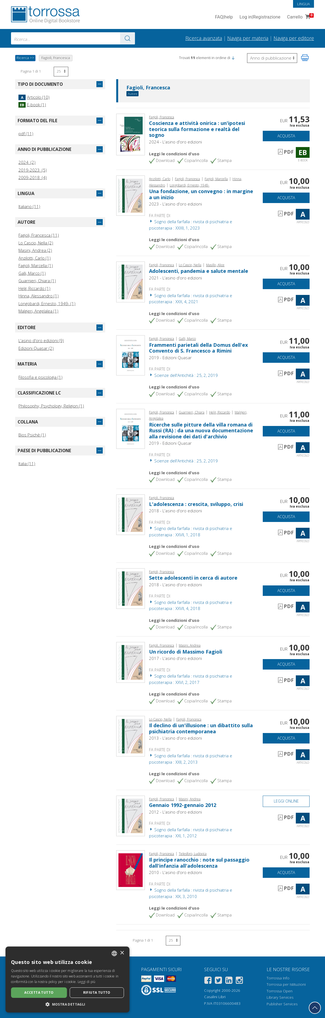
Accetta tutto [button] (38, 992)
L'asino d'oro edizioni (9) (41, 340)
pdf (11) (25, 133)
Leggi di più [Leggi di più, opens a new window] (87, 981)
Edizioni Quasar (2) (36, 348)
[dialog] (67, 979)
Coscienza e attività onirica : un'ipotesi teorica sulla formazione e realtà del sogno (197, 129)
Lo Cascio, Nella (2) (35, 243)
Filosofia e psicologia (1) (40, 377)
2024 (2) (27, 162)
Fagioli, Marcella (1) (35, 265)
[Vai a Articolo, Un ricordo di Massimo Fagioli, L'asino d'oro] (130, 662)
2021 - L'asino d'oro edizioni (175, 278)
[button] (233, 57)
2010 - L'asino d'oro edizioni (175, 872)
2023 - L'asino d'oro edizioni (175, 204)
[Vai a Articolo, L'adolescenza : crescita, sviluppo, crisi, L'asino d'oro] (130, 514)
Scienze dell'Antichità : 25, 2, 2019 (183, 375)
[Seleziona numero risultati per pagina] (61, 71)
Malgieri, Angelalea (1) (38, 311)
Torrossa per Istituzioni (286, 984)
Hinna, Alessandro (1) (38, 296)
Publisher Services (282, 1003)
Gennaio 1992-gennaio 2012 (182, 805)
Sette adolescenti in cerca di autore (193, 577)
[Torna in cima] (315, 1008)
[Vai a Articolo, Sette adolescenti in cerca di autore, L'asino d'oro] (130, 588)
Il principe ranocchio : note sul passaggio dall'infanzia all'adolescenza (199, 862)
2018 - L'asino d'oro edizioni (175, 510)
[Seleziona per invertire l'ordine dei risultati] (272, 58)
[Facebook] (208, 981)
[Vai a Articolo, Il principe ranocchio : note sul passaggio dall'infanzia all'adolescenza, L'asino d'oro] (130, 869)
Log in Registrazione (259, 17)
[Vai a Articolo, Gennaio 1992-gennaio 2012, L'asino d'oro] (130, 815)
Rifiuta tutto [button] (96, 992)
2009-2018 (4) (32, 177)
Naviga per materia (247, 38)
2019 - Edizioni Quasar (170, 357)
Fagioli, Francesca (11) (38, 235)
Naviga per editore (293, 38)
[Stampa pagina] (305, 57)
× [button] (122, 953)
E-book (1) (32, 104)
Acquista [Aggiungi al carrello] (286, 135)
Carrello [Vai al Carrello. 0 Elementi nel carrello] (300, 17)
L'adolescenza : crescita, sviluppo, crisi (196, 504)
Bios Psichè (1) (32, 435)
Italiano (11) (29, 206)
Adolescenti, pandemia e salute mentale (198, 271)
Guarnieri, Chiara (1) (37, 280)
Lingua (303, 3)
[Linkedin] (229, 981)
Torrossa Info (278, 978)
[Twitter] (218, 981)
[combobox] (73, 38)
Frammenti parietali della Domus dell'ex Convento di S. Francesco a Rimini (198, 348)
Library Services (280, 997)
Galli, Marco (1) (32, 273)
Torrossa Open (279, 990)
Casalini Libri (215, 996)
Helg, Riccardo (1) (34, 288)
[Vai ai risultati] (127, 38)
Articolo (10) (34, 97)
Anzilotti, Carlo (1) (34, 258)
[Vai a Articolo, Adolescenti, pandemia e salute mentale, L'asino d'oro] (130, 281)
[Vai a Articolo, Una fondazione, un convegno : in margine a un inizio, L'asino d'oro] (130, 195)
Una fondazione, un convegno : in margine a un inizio (201, 194)
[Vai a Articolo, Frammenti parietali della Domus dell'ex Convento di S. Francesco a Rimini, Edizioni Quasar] (130, 355)
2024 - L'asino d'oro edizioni (175, 142)
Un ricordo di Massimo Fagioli (185, 651)
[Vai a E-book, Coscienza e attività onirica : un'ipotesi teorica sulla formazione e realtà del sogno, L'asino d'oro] (130, 134)
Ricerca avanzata (203, 38)
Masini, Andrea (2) (35, 250)
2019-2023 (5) (32, 170)
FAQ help (224, 17)
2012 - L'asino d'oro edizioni (175, 812)
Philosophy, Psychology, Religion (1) (51, 406)
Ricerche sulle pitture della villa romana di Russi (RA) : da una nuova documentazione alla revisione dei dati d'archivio (201, 430)
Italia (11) (26, 463)
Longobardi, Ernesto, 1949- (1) (46, 303)
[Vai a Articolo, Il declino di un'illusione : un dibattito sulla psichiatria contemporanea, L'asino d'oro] (130, 735)
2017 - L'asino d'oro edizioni (175, 658)
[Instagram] (239, 981)
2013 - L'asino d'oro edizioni (175, 738)
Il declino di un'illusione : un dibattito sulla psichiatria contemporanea (201, 728)
